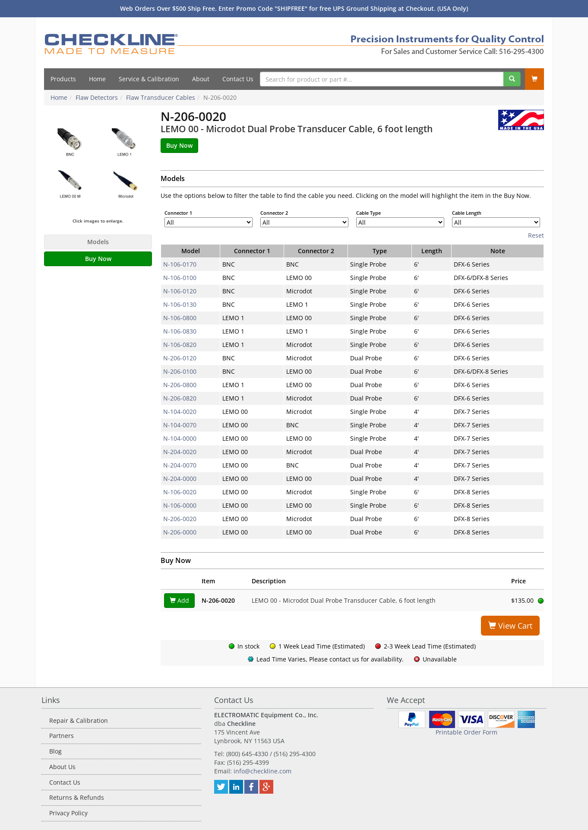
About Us (62, 767)
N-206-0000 (179, 532)
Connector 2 (274, 213)
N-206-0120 (179, 358)
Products (63, 79)
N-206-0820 (179, 398)
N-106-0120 (179, 291)
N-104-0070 (179, 425)
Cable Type (368, 213)
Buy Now (98, 258)
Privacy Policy (68, 813)
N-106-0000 (179, 505)
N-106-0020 (179, 492)
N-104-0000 (179, 438)
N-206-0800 (179, 385)
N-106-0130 (179, 304)
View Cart (510, 625)
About (200, 79)
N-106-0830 (179, 331)
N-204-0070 (179, 465)
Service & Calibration (149, 79)
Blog (55, 751)
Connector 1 (178, 213)
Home (97, 79)
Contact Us (237, 79)
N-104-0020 (179, 411)
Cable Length (466, 213)
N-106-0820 (179, 344)
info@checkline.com (262, 771)
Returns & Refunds (76, 797)
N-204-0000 (179, 478)
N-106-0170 (179, 264)
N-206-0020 (179, 519)
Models (98, 242)
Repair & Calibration (78, 720)
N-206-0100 (179, 371)
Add (179, 600)
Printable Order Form (466, 732)
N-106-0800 (179, 318)
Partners (61, 735)
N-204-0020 (179, 452)
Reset (536, 235)
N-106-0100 (179, 277)
